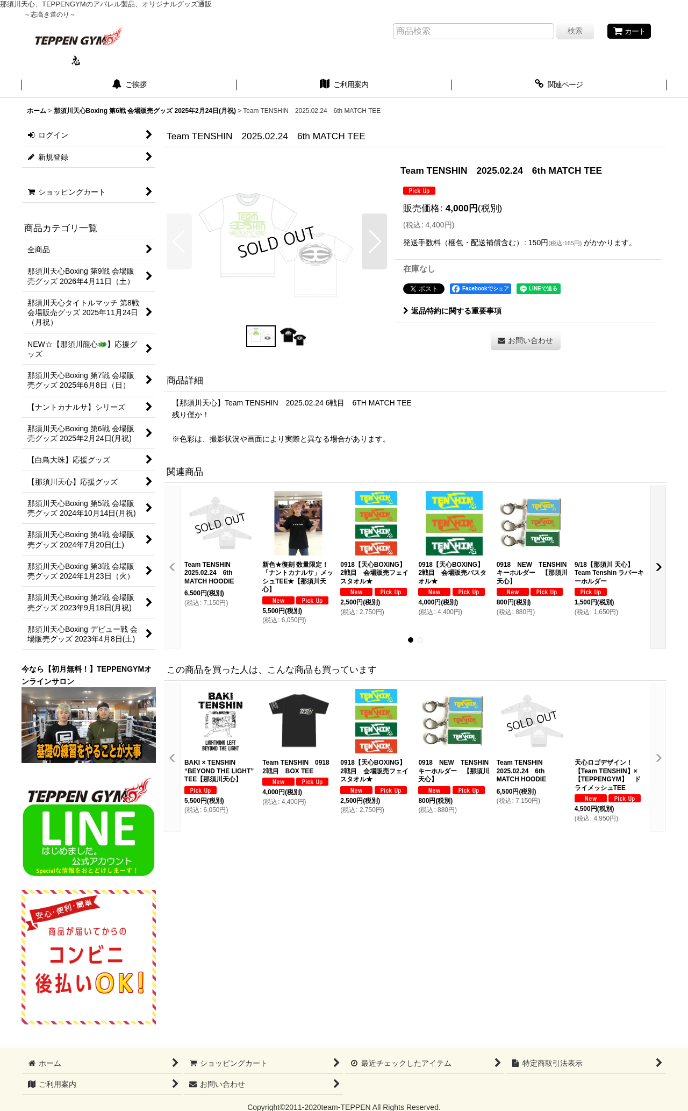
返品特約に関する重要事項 (452, 311)
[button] (179, 241)
